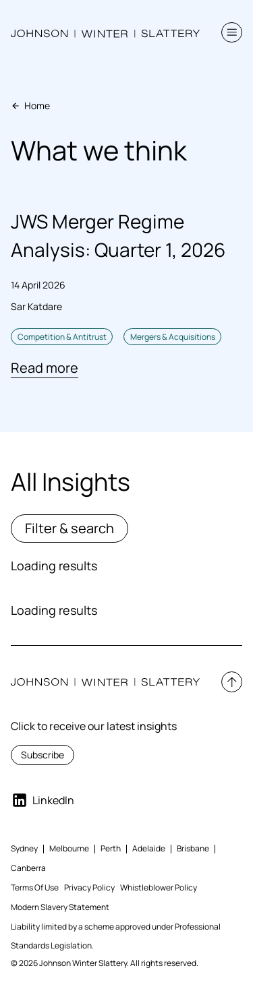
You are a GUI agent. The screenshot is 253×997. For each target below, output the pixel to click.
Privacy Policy (89, 887)
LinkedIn (42, 800)
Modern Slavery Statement (60, 907)
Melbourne (69, 848)
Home (30, 105)
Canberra (28, 868)
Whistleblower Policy (158, 887)
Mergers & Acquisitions (172, 336)
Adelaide (148, 848)
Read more (44, 368)
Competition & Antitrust (62, 336)
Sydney (24, 848)
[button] (231, 32)
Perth (111, 848)
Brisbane (193, 848)
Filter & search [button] (69, 528)
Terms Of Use (35, 887)
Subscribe (42, 754)
